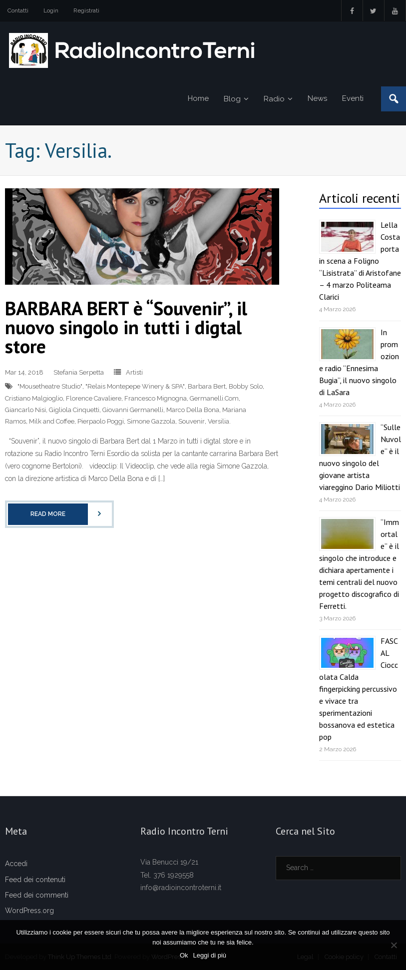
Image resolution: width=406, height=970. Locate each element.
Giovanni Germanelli (132, 410)
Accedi (16, 864)
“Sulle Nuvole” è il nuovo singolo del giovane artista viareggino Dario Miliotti (360, 457)
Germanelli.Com (214, 398)
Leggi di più (210, 955)
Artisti (134, 372)
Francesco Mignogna (155, 398)
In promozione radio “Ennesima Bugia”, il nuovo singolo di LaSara (359, 362)
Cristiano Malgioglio (34, 398)
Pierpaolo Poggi (100, 421)
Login (50, 10)
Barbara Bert (207, 386)
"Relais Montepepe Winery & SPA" (135, 386)
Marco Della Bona (192, 410)
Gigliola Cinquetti (74, 410)
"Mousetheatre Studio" (49, 386)
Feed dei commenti (36, 895)
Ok (184, 955)
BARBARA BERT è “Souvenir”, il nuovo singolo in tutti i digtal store (126, 327)
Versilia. (219, 421)
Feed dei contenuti (35, 880)
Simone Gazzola (151, 421)
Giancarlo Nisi (25, 410)
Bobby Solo (246, 386)
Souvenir (191, 421)
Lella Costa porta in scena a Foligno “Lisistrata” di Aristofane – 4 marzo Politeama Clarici (360, 261)
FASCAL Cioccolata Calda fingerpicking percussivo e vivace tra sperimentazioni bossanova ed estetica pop (358, 689)
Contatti (17, 10)
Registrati (86, 10)
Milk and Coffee (51, 421)
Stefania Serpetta (78, 372)
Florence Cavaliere (93, 398)
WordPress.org (29, 911)
